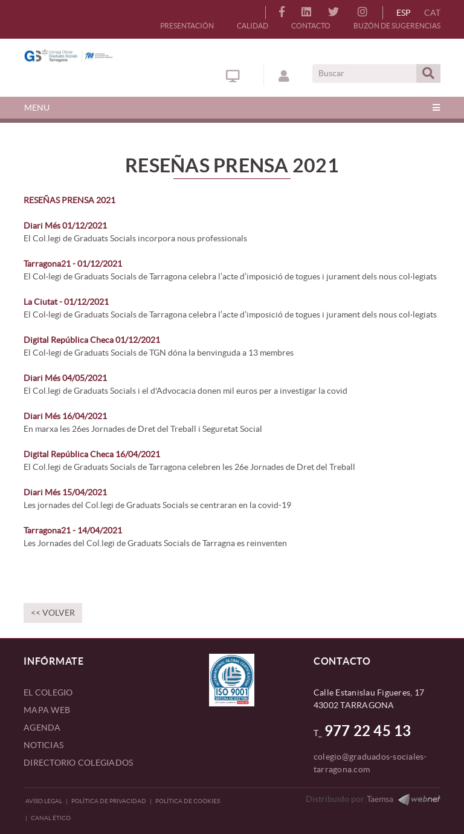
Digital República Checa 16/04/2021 (92, 454)
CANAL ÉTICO (51, 818)
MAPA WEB (47, 710)
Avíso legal (43, 801)
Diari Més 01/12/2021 (65, 225)
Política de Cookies (187, 801)
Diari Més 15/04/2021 (65, 492)
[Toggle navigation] (232, 108)
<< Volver (53, 612)
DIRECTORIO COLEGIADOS (78, 762)
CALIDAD (252, 26)
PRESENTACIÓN (187, 26)
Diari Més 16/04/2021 (65, 416)
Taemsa (380, 799)
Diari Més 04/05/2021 (65, 378)
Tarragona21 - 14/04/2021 (73, 530)
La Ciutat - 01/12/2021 (66, 302)
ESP (403, 13)
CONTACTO (310, 26)
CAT (432, 13)
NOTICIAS (43, 745)
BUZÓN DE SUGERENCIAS (396, 26)
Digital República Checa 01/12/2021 (92, 340)
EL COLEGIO (48, 692)
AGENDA (42, 727)
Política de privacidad (108, 801)
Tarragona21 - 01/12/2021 (73, 264)
